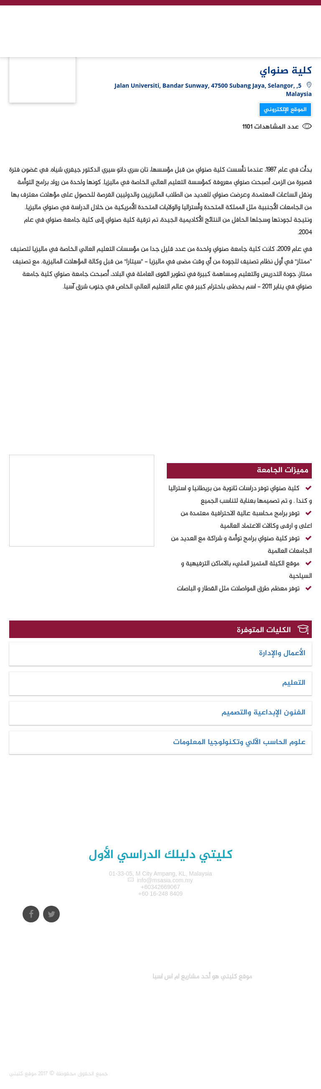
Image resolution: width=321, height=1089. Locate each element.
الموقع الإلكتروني (285, 109)
